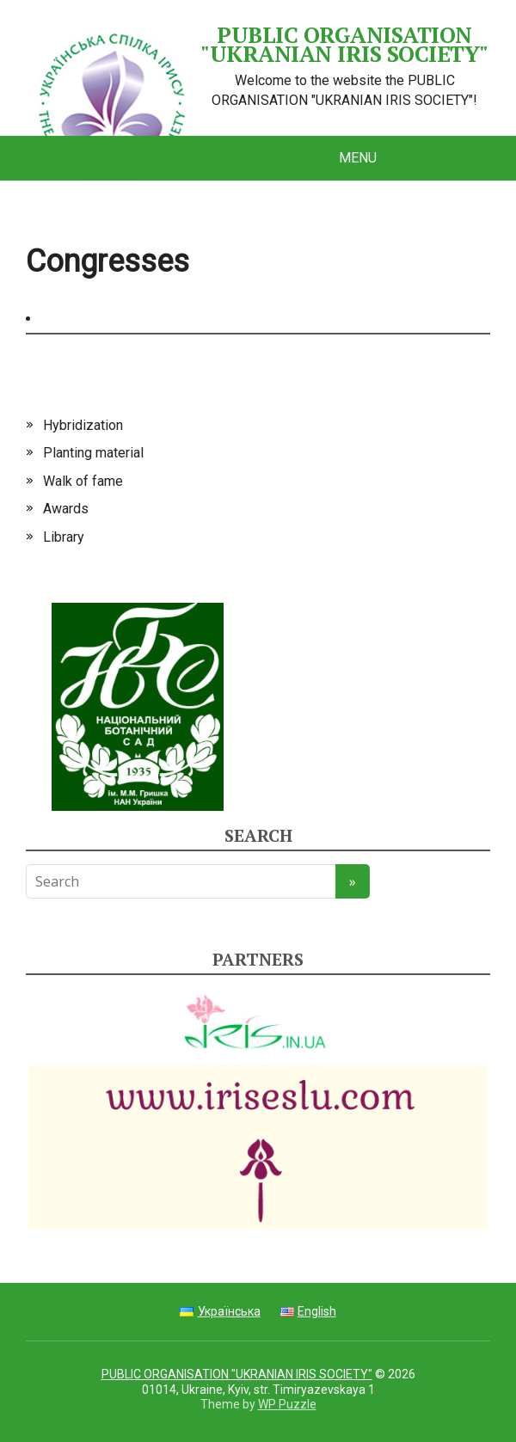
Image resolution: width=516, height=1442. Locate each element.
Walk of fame (83, 481)
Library (63, 537)
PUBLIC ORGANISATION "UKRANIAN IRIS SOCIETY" (257, 44)
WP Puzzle (287, 1404)
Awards (66, 508)
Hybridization (83, 425)
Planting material (93, 453)
